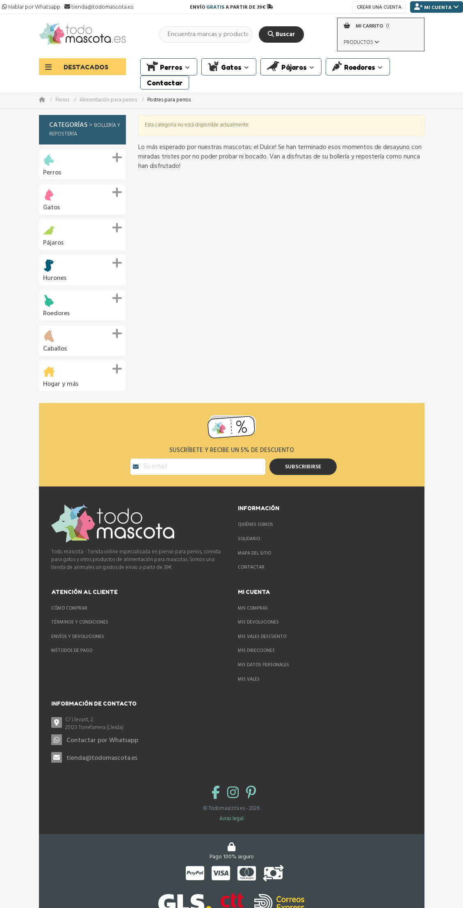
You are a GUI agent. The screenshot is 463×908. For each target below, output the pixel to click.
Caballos (55, 349)
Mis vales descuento (262, 636)
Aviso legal (231, 818)
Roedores (56, 314)
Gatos (51, 208)
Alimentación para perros (108, 100)
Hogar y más (60, 384)
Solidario (249, 539)
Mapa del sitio (254, 553)
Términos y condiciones (79, 622)
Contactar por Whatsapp (102, 740)
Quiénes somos (255, 524)
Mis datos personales (263, 665)
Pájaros (53, 243)
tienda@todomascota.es (101, 758)
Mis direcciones (256, 650)
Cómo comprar (69, 608)
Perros (62, 100)
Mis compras (253, 608)
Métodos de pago (71, 650)
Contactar (251, 567)
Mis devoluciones (258, 622)
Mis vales (249, 679)
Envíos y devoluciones (77, 636)
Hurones (54, 278)
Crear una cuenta (379, 7)
